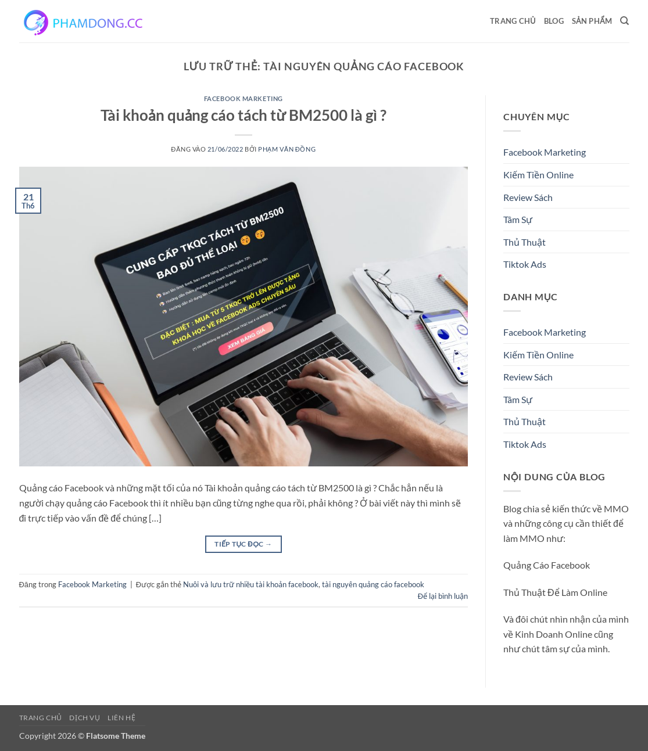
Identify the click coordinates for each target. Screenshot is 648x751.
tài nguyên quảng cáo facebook (373, 584)
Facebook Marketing (243, 98)
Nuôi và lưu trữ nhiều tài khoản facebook (250, 584)
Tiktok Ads (524, 264)
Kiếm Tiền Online (538, 174)
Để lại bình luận (443, 596)
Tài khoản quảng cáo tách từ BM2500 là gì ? (243, 115)
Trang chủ (513, 21)
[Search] (624, 21)
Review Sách (528, 197)
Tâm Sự (517, 219)
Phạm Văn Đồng (287, 149)
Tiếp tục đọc (243, 543)
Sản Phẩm (592, 21)
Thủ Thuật (524, 241)
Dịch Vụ (84, 717)
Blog (554, 21)
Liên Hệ (121, 717)
